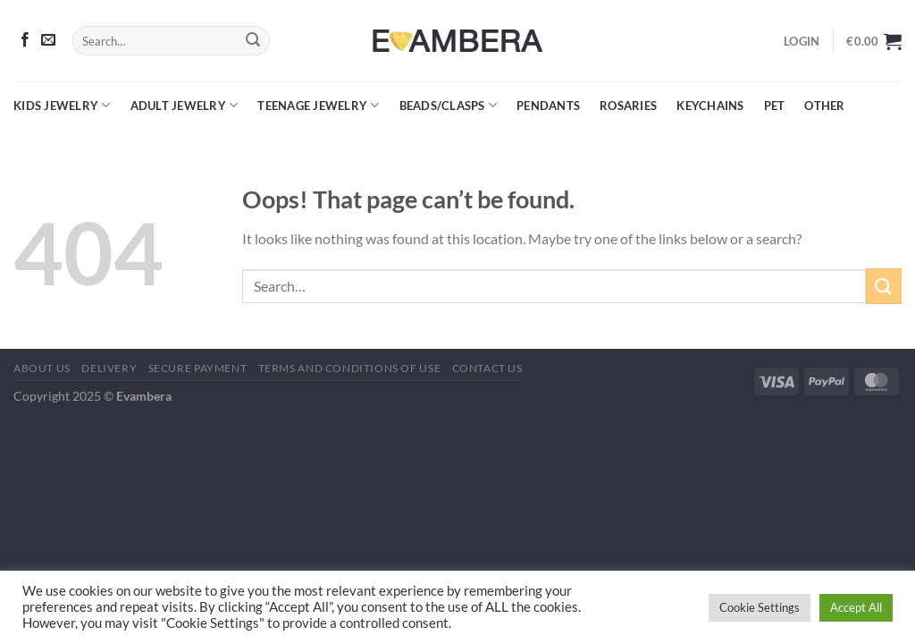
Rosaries (628, 105)
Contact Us (487, 368)
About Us (42, 368)
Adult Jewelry (184, 105)
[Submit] (253, 41)
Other (824, 105)
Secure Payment (198, 368)
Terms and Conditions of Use (349, 368)
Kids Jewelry (62, 105)
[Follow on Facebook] (25, 40)
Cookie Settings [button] (759, 607)
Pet (774, 105)
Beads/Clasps (448, 105)
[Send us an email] (48, 40)
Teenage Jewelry (318, 105)
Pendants (548, 105)
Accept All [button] (856, 607)
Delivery (109, 368)
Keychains (709, 105)
